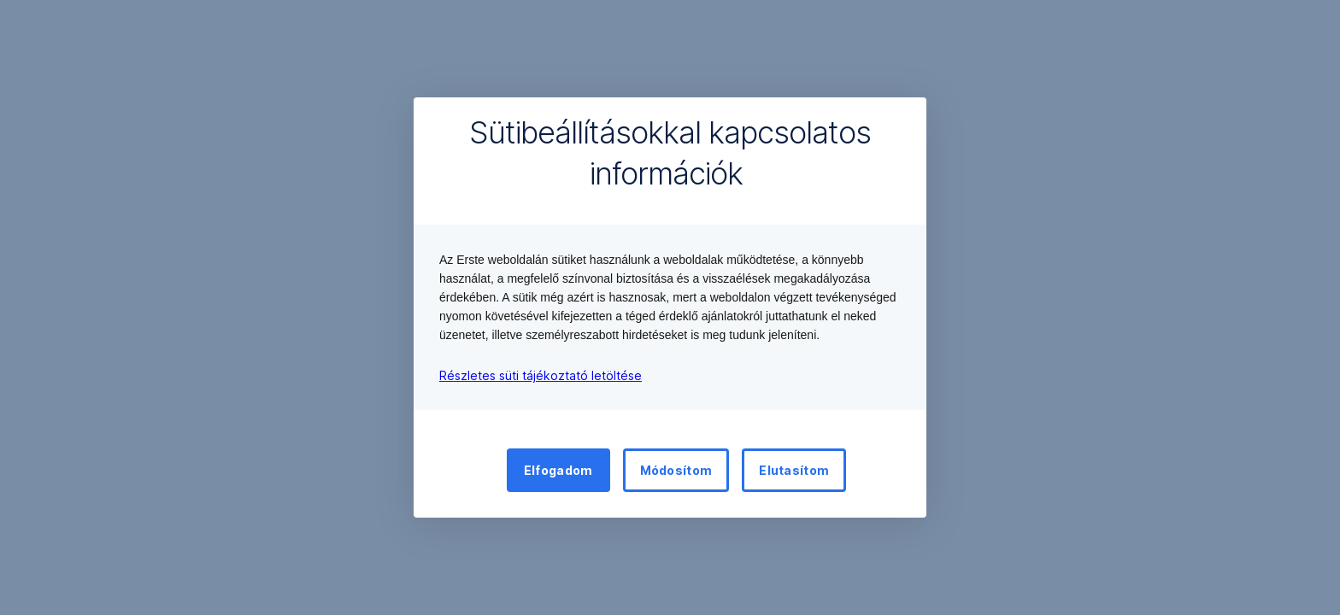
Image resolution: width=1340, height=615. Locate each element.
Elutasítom (794, 470)
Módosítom (676, 470)
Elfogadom (558, 470)
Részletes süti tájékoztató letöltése (540, 375)
